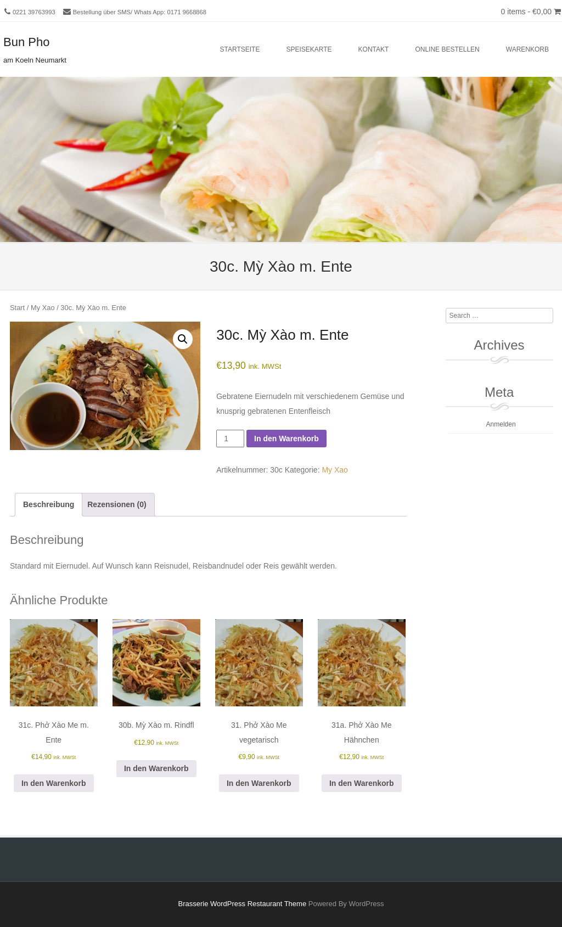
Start (17, 308)
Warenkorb (527, 49)
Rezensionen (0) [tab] (116, 504)
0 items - (531, 11)
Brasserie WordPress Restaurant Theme (242, 904)
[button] (183, 339)
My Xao (43, 308)
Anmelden (501, 424)
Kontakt (373, 49)
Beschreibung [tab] (48, 504)
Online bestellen (447, 49)
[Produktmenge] (230, 438)
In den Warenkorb (286, 438)
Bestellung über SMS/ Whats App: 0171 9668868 (139, 12)
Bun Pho (26, 42)
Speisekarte (308, 49)
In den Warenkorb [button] (53, 783)
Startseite (240, 49)
